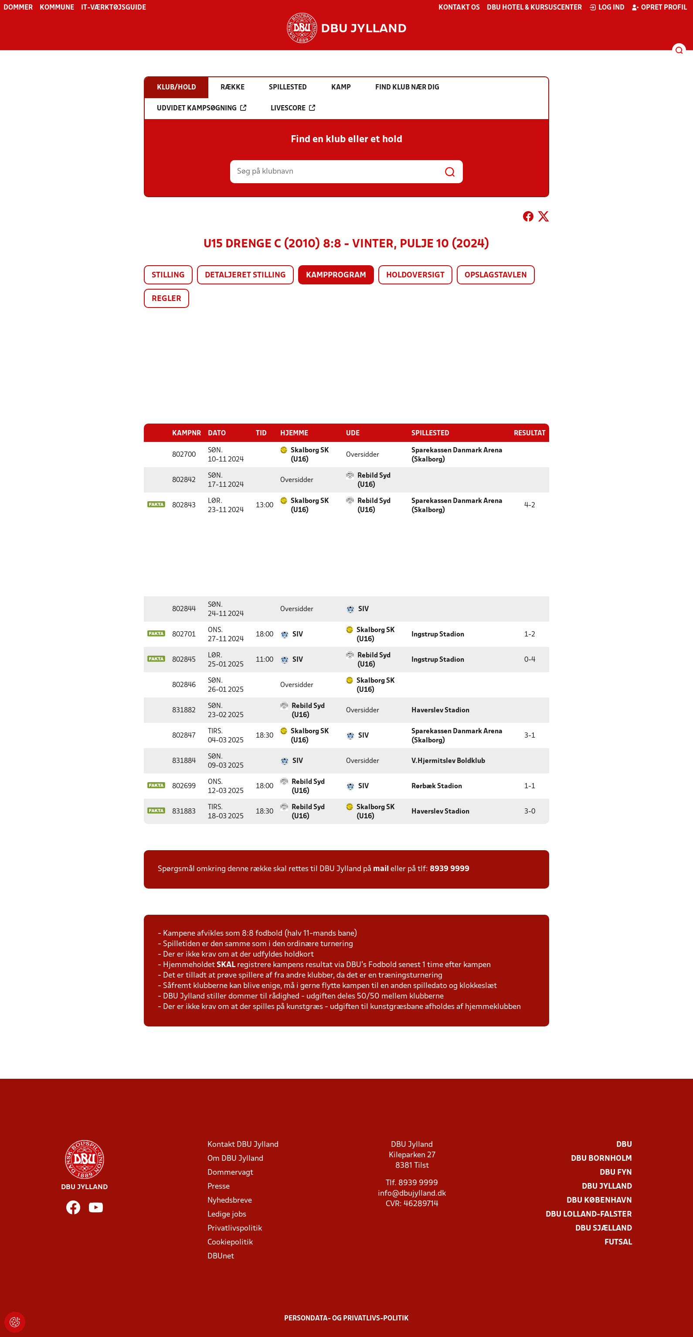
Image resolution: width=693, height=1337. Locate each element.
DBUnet (220, 1256)
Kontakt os (459, 8)
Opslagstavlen (496, 275)
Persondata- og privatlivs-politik (346, 1318)
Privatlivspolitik (234, 1228)
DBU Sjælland (603, 1228)
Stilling (168, 275)
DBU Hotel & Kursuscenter (534, 8)
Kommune (57, 8)
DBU (624, 1144)
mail (381, 868)
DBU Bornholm (601, 1158)
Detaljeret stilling (245, 275)
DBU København (599, 1200)
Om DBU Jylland (235, 1158)
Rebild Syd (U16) (374, 480)
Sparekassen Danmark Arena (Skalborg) (457, 454)
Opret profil (659, 7)
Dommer (18, 8)
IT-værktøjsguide (113, 8)
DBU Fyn (616, 1172)
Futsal (618, 1242)
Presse (218, 1186)
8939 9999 (449, 868)
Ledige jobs (226, 1214)
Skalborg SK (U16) (310, 454)
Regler (166, 299)
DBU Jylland (607, 1186)
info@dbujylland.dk (412, 1193)
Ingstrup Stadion (437, 634)
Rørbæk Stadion (436, 786)
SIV (363, 609)
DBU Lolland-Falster (589, 1214)
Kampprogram (336, 275)
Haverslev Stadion (440, 710)
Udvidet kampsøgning (201, 108)
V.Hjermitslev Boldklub (448, 761)
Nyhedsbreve (229, 1200)
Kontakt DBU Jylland (243, 1144)
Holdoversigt (415, 275)
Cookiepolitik (230, 1242)
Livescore (293, 108)
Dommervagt (230, 1172)
